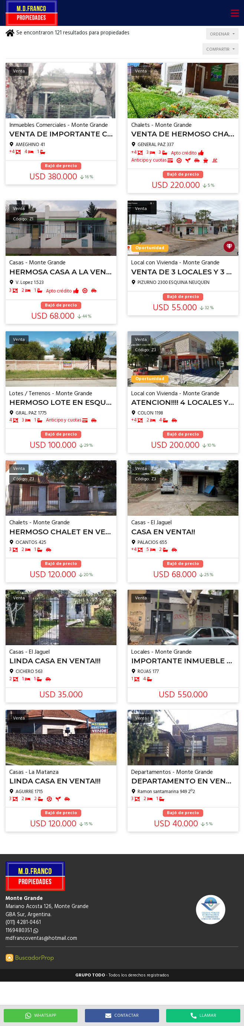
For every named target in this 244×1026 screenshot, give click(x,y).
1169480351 (22, 931)
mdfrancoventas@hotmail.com (41, 938)
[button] (234, 12)
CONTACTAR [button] (122, 1015)
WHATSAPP (40, 1015)
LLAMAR (203, 1015)
